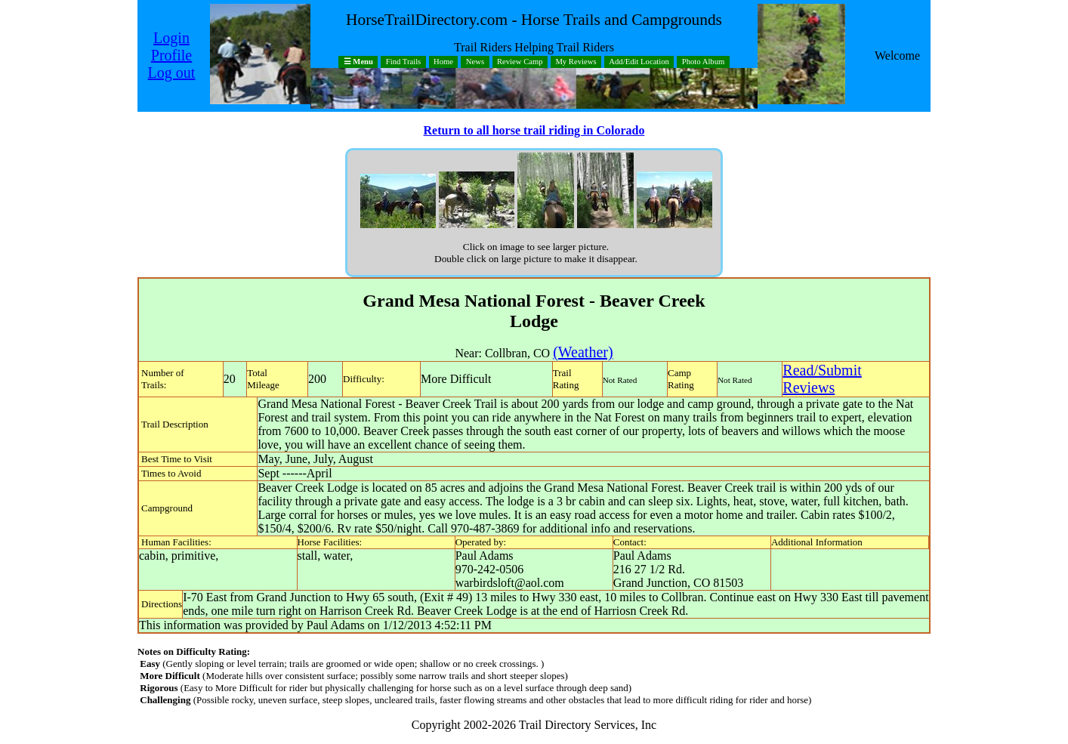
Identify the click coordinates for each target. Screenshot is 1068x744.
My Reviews (575, 62)
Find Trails (403, 62)
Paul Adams (484, 555)
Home (443, 62)
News (475, 62)
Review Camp (520, 62)
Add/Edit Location (639, 62)
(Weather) (583, 352)
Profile (171, 55)
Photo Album (703, 62)
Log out (172, 72)
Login (171, 37)
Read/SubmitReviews (821, 379)
